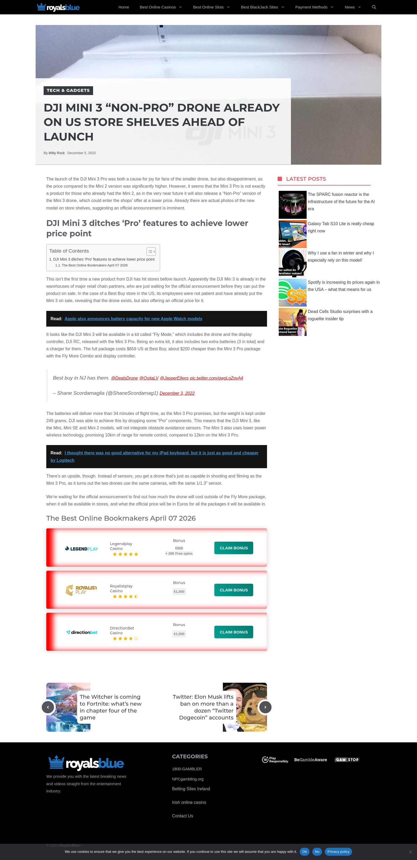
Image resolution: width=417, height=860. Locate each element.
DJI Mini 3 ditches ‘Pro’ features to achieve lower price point (104, 259)
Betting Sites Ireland (191, 789)
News (356, 7)
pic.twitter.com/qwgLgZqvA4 (216, 378)
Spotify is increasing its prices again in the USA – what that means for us (329, 293)
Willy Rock (57, 153)
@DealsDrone (124, 378)
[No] (410, 851)
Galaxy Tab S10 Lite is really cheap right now (326, 234)
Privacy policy (338, 852)
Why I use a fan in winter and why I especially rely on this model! (326, 263)
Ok (304, 852)
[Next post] (265, 707)
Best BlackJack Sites (265, 7)
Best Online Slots (214, 7)
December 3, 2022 (177, 393)
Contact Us (182, 816)
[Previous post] (48, 707)
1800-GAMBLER (187, 769)
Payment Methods (317, 7)
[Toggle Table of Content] (149, 251)
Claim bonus (234, 548)
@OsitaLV (149, 378)
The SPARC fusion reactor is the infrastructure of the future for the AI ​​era (327, 205)
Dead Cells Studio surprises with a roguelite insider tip (326, 322)
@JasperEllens (174, 378)
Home (123, 7)
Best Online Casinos (164, 7)
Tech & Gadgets (68, 90)
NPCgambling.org (187, 779)
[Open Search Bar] (374, 7)
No (317, 852)
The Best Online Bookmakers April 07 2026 (95, 265)
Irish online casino (189, 802)
